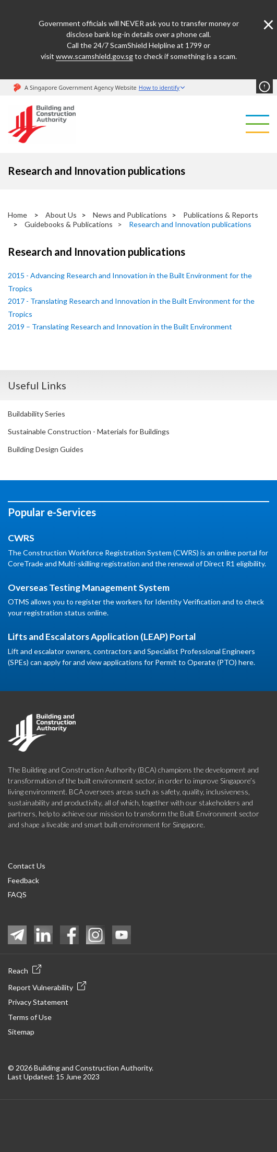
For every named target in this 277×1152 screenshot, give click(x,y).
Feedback (23, 880)
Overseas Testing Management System (89, 587)
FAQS (17, 894)
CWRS (21, 537)
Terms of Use (30, 1017)
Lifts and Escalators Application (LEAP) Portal (102, 636)
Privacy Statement (38, 1001)
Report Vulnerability (47, 986)
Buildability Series (36, 413)
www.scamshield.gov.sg (94, 56)
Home (17, 214)
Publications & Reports (220, 214)
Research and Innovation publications (190, 224)
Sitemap (21, 1031)
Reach (24, 970)
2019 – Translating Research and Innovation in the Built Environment (120, 326)
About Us (61, 214)
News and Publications (130, 214)
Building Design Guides (45, 449)
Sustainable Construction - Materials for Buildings (89, 431)
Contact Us (26, 865)
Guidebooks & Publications (69, 224)
